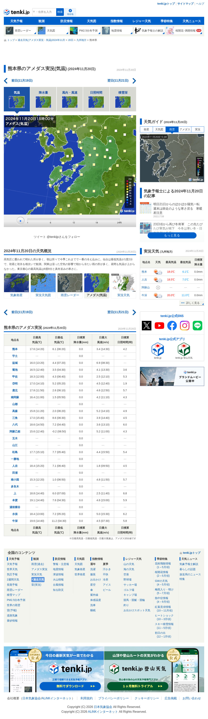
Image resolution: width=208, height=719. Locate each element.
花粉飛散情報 (166, 565)
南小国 (15, 479)
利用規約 (86, 698)
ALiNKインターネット (57, 698)
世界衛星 (80, 574)
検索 (60, 12)
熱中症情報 (166, 600)
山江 (15, 445)
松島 (15, 452)
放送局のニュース (190, 574)
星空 (93, 584)
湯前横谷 (15, 507)
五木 (15, 438)
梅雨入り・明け (166, 591)
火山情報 (58, 579)
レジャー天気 (141, 21)
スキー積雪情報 (166, 626)
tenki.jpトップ (166, 3)
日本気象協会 (31, 698)
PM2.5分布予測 (16, 599)
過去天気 (38, 579)
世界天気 (12, 569)
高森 (15, 411)
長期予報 (12, 584)
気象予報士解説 (189, 564)
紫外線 (94, 594)
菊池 (15, 369)
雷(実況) (36, 584)
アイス (107, 584)
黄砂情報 (12, 620)
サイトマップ (185, 3)
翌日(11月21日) (117, 80)
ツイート (40, 236)
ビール (107, 589)
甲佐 (15, 376)
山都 (15, 404)
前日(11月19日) (21, 80)
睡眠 (93, 610)
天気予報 (16, 21)
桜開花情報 (166, 574)
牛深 (15, 520)
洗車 (93, 605)
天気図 (91, 21)
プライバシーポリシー (113, 698)
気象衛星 (80, 569)
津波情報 (58, 574)
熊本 (15, 349)
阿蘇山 (146, 287)
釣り (126, 605)
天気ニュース (192, 21)
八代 (15, 424)
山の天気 (128, 564)
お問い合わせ (192, 698)
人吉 (15, 465)
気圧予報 (12, 574)
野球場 (127, 579)
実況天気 (36, 574)
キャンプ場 (130, 594)
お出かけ (95, 579)
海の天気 (128, 569)
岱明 (15, 383)
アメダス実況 (39, 569)
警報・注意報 (61, 564)
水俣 (15, 514)
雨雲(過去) (37, 564)
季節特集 (167, 21)
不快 (105, 574)
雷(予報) (12, 610)
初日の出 (166, 634)
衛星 (146, 129)
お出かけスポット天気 (136, 610)
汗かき (107, 569)
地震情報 (58, 569)
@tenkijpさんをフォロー (63, 236)
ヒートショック (166, 617)
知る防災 (58, 589)
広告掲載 (171, 698)
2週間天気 (13, 579)
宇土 (15, 355)
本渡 (15, 500)
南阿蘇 (15, 397)
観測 (41, 21)
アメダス (185, 129)
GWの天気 (166, 582)
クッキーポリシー (147, 698)
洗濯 (93, 569)
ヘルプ (200, 3)
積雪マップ (13, 594)
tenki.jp (17, 13)
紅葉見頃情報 (166, 608)
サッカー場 (130, 584)
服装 (93, 574)
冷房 (105, 579)
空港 (126, 574)
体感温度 (95, 599)
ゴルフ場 (128, 589)
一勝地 (15, 458)
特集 (182, 578)
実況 (197, 129)
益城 (15, 362)
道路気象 (12, 615)
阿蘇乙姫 (15, 431)
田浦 (15, 472)
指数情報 (116, 21)
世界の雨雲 (13, 605)
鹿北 (15, 390)
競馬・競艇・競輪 (134, 599)
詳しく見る (193, 302)
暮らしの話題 (188, 569)
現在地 (70, 14)
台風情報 (58, 584)
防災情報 (66, 21)
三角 (15, 417)
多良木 (15, 486)
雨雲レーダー (15, 589)
